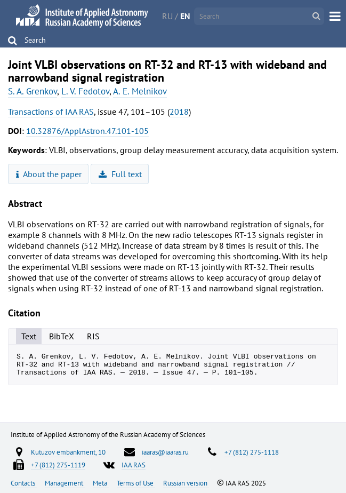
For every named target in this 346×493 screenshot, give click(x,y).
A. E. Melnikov (140, 91)
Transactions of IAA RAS (51, 111)
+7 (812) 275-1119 (58, 465)
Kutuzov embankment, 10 (68, 452)
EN (185, 16)
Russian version (186, 483)
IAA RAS (134, 465)
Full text (120, 174)
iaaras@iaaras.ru (165, 452)
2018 (179, 111)
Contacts (24, 483)
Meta (101, 483)
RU (167, 16)
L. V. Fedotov (85, 91)
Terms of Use (136, 483)
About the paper (49, 174)
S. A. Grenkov (32, 91)
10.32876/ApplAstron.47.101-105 (87, 130)
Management (65, 483)
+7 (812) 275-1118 (251, 452)
